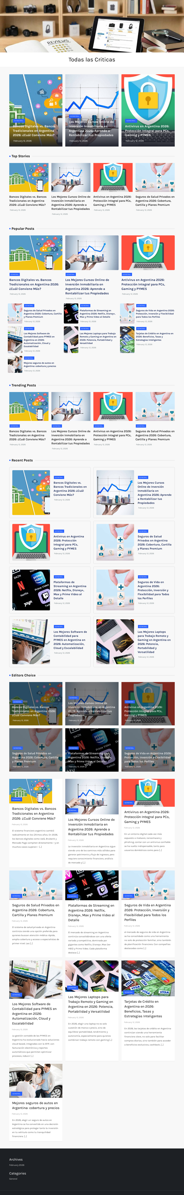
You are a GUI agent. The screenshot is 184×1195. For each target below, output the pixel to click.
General (19, 121)
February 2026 (16, 1165)
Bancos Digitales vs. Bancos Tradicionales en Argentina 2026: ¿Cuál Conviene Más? (34, 130)
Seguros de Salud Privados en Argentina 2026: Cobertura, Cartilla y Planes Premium (155, 200)
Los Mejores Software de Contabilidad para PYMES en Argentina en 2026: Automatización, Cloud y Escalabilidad (39, 340)
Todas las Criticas (92, 59)
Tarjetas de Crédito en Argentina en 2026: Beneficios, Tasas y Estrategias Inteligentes (154, 336)
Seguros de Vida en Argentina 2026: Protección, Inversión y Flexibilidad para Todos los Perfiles (155, 313)
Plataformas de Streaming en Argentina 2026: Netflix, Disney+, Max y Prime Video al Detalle (97, 313)
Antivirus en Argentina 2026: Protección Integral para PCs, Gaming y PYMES (147, 130)
